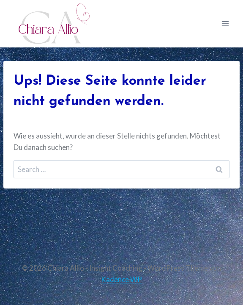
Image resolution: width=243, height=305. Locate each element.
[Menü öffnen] (225, 23)
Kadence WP (121, 279)
